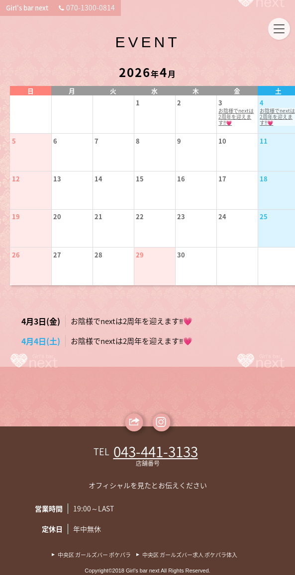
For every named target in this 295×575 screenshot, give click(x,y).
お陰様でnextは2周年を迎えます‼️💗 (223, 119)
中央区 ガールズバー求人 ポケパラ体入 (189, 555)
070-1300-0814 (250, 7)
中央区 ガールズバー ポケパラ (94, 555)
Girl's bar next (36, 7)
